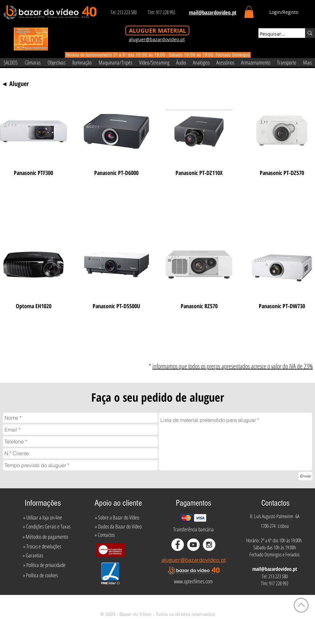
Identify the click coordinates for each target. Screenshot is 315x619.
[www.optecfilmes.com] (193, 581)
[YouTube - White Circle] (193, 544)
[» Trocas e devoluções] (42, 546)
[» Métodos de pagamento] (45, 536)
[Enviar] (305, 476)
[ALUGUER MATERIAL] (157, 30)
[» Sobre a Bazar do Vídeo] (117, 517)
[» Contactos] (104, 534)
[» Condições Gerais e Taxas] (46, 526)
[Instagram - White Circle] (209, 544)
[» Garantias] (32, 555)
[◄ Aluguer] (15, 83)
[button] (249, 12)
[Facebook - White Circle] (177, 544)
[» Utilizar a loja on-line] (42, 517)
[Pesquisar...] (276, 34)
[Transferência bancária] (193, 529)
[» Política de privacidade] (44, 565)
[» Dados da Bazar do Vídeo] (118, 526)
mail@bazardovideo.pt (274, 568)
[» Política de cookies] (40, 575)
